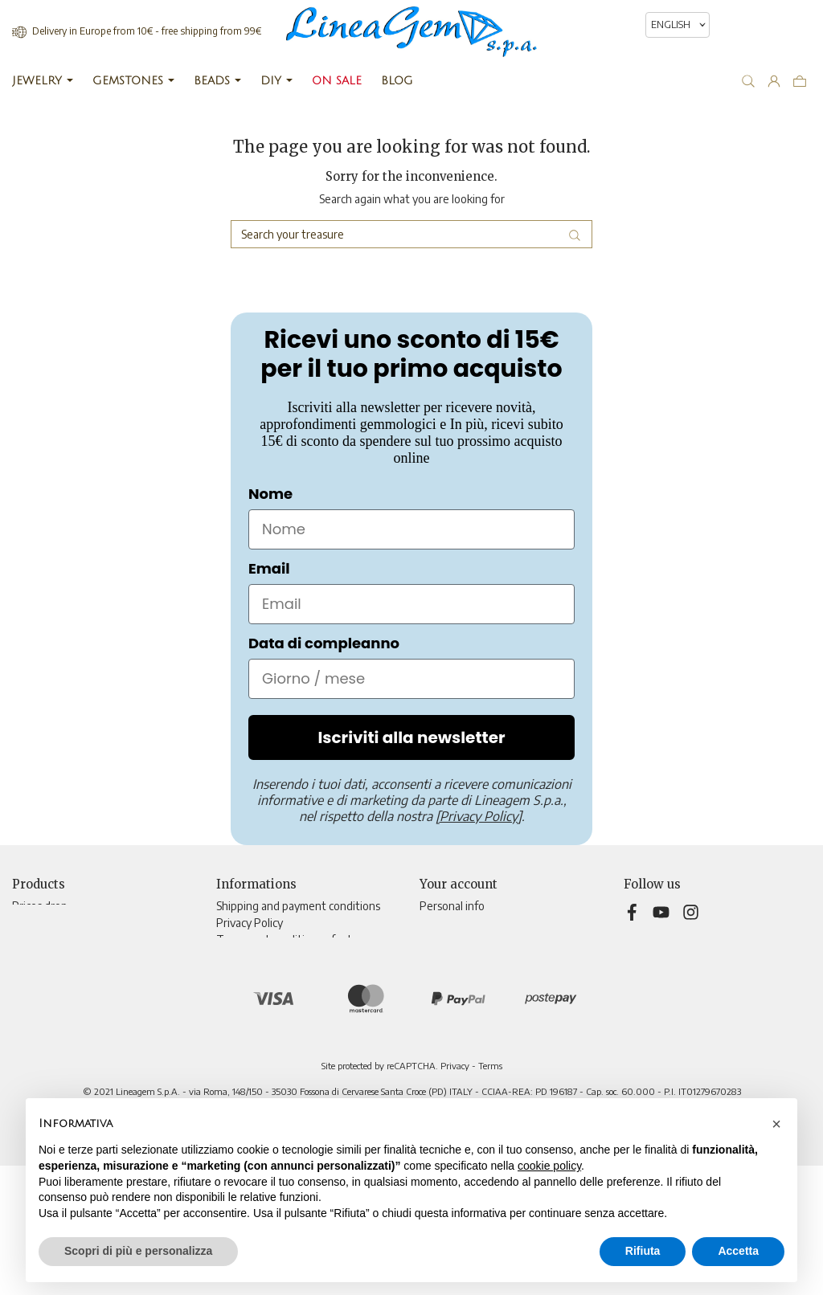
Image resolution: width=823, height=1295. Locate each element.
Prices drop (40, 906)
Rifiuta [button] (643, 1250)
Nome (270, 494)
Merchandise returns (471, 922)
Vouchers (442, 990)
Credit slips (446, 956)
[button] (776, 1124)
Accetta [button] (738, 1250)
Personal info (452, 906)
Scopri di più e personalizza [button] (138, 1250)
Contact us (242, 1007)
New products (47, 922)
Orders (436, 939)
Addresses (445, 973)
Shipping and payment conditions (298, 906)
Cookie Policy (248, 973)
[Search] (411, 234)
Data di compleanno (323, 643)
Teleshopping (250, 990)
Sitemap (236, 1024)
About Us (239, 956)
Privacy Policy (249, 922)
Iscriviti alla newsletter (411, 737)
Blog (227, 1041)
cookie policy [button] (549, 1165)
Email (269, 568)
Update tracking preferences (287, 1057)
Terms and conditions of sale (286, 939)
